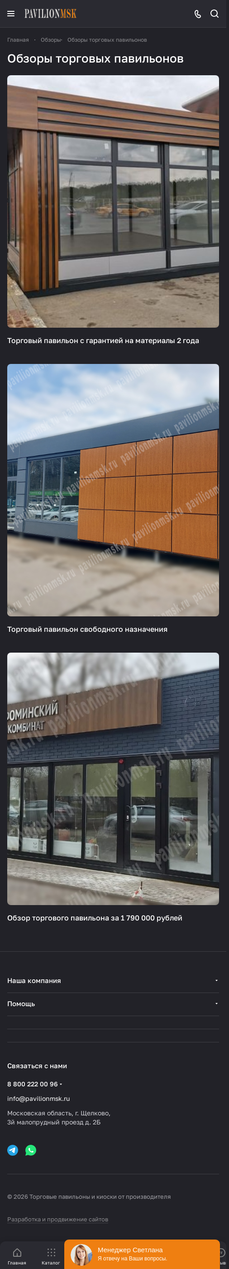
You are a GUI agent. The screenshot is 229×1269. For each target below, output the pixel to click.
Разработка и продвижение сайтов (57, 1219)
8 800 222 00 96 (32, 1084)
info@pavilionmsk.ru (38, 1098)
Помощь (21, 1003)
